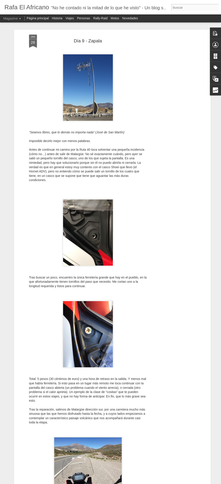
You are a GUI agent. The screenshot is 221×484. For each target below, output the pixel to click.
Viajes (70, 18)
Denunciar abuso (152, 481)
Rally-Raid (100, 18)
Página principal (38, 18)
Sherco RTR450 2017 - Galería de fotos (100, 378)
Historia (57, 18)
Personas (83, 18)
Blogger (138, 481)
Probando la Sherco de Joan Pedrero (98, 429)
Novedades (130, 18)
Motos (115, 18)
